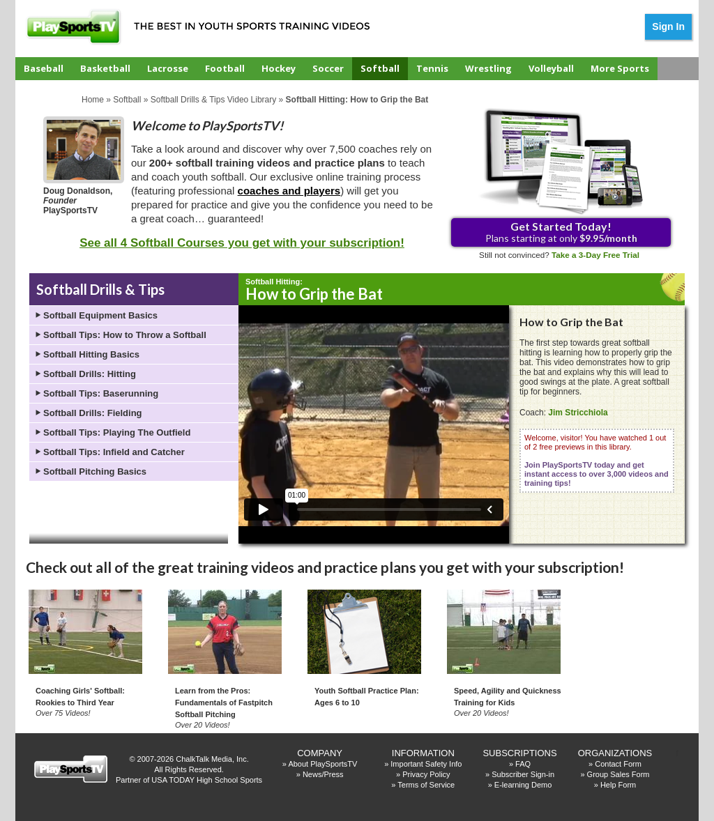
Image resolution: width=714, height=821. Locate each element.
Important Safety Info (426, 764)
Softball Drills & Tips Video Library (214, 100)
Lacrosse (167, 68)
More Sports (620, 68)
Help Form (618, 785)
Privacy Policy (426, 774)
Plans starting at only (561, 232)
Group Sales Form (618, 774)
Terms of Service (426, 785)
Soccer (328, 68)
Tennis (432, 68)
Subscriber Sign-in (523, 774)
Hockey (278, 68)
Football (225, 68)
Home (93, 100)
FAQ (523, 764)
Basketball (105, 68)
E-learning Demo (523, 785)
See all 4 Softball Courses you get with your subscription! (241, 243)
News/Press (323, 774)
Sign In (668, 26)
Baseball (43, 68)
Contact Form (618, 764)
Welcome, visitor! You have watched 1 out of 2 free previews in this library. (596, 460)
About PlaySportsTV (322, 764)
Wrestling (488, 68)
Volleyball (551, 68)
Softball (380, 68)
